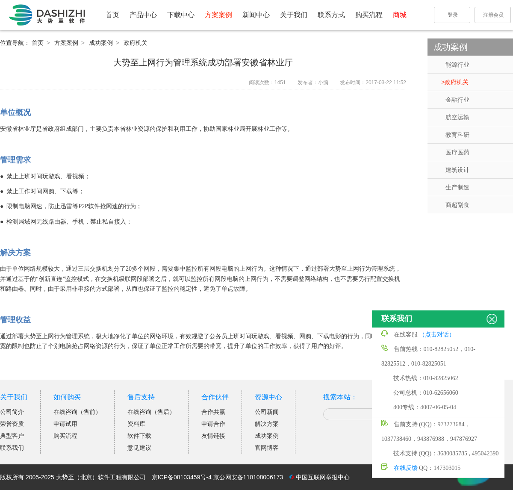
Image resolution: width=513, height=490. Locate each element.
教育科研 (457, 134)
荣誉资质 (12, 423)
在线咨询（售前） (77, 411)
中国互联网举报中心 (323, 477)
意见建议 (139, 447)
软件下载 (139, 435)
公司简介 (12, 411)
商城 (400, 14)
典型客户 (12, 435)
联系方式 (331, 14)
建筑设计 (457, 169)
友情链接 (213, 435)
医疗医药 (457, 152)
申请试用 (65, 423)
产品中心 (143, 14)
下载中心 (181, 14)
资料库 (136, 423)
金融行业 (457, 99)
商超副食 (457, 204)
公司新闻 (267, 411)
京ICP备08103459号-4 (182, 477)
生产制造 (457, 187)
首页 (112, 14)
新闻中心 (256, 14)
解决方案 (267, 423)
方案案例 (218, 14)
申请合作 (213, 423)
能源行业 (457, 64)
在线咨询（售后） (151, 411)
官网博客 (267, 447)
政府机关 (457, 82)
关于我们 (293, 14)
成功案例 (102, 42)
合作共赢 (213, 411)
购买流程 (369, 14)
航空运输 (457, 117)
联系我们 (12, 447)
